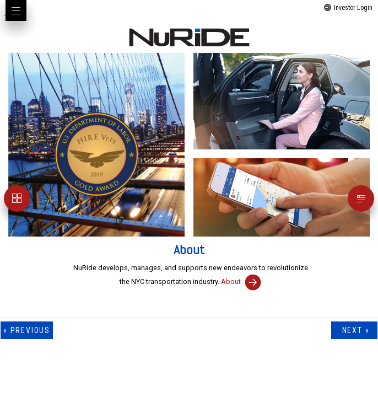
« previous (26, 330)
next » (354, 330)
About (241, 281)
